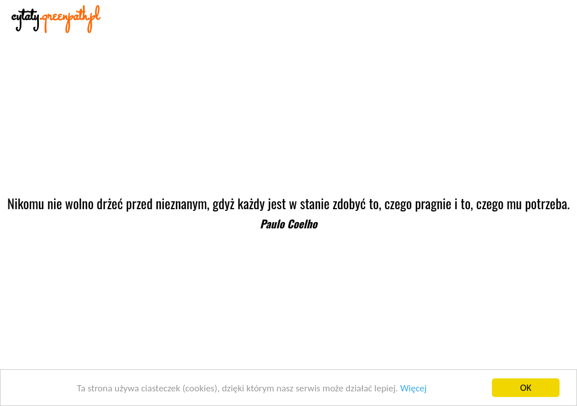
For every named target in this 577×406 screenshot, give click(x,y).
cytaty (55, 16)
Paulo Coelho (288, 223)
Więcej (413, 388)
